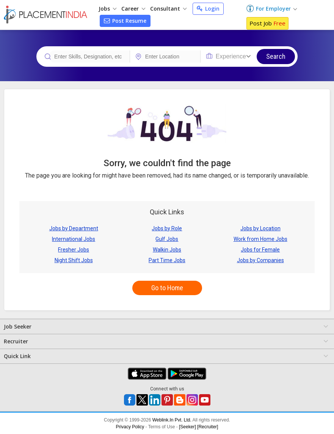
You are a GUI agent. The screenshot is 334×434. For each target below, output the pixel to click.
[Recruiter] (207, 426)
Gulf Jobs (166, 239)
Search (275, 56)
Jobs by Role (167, 228)
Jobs (107, 8)
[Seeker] (187, 426)
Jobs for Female (260, 250)
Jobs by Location (260, 228)
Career (133, 8)
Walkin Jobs (167, 250)
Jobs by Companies (260, 260)
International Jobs (73, 239)
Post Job (267, 23)
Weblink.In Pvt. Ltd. (171, 420)
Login (208, 8)
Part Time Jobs (167, 260)
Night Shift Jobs (74, 260)
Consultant (168, 8)
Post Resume (125, 20)
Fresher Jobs (73, 250)
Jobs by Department (73, 228)
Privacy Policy (130, 426)
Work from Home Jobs (260, 239)
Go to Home (167, 288)
